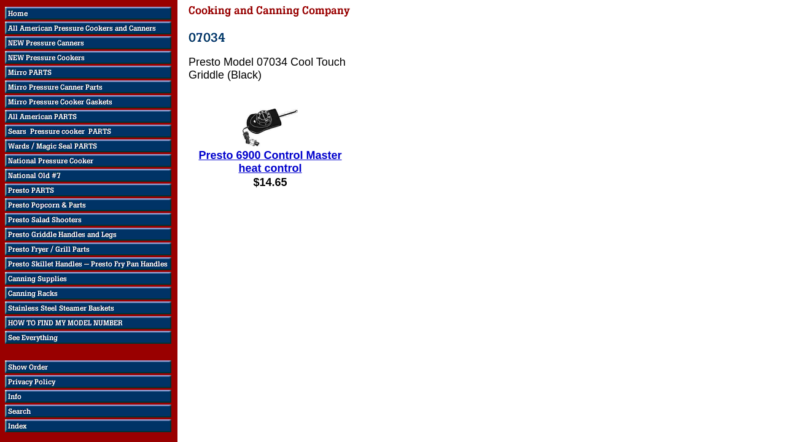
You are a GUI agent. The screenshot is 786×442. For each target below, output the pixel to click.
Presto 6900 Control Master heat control (269, 161)
